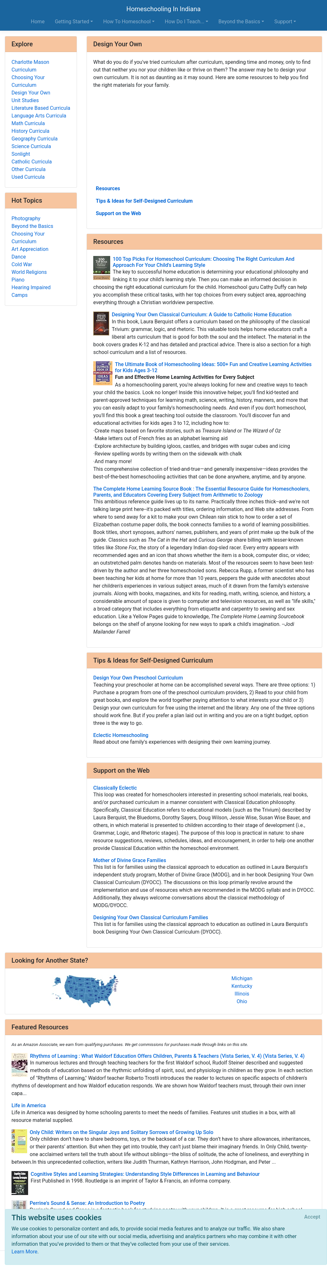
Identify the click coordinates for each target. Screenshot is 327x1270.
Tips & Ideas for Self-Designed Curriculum (144, 201)
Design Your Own (30, 93)
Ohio (242, 1001)
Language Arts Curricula (38, 116)
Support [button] (283, 22)
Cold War (21, 264)
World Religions (29, 272)
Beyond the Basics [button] (239, 22)
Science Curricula (31, 146)
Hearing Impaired (30, 287)
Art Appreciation (30, 249)
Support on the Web (118, 213)
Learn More (24, 1252)
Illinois (241, 994)
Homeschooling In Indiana (163, 9)
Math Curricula (28, 123)
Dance (18, 257)
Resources (108, 188)
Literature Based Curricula (40, 108)
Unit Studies (25, 100)
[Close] (312, 1217)
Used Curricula (28, 177)
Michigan (242, 978)
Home (38, 22)
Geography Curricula (34, 139)
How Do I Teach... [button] (184, 22)
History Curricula (30, 131)
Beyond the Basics (32, 226)
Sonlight (20, 154)
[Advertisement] (204, 136)
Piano (18, 280)
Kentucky (242, 986)
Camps (19, 295)
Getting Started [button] (72, 22)
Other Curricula (28, 169)
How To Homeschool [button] (127, 22)
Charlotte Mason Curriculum (30, 66)
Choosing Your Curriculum (28, 81)
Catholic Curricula (31, 162)
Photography (25, 218)
